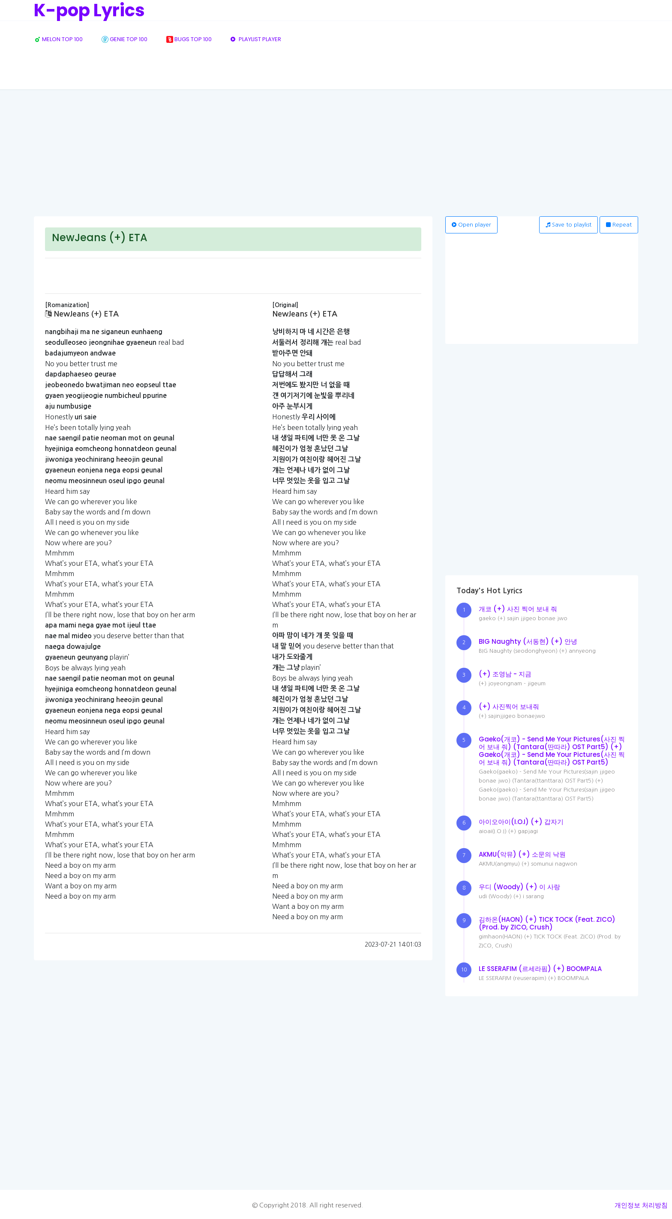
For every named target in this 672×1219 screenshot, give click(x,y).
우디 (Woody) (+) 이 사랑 (519, 886)
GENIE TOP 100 (124, 39)
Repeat (619, 224)
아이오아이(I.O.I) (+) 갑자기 (521, 821)
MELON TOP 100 (58, 39)
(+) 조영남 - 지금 (505, 673)
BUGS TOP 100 (189, 39)
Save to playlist (568, 224)
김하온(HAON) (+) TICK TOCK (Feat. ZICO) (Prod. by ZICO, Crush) (547, 923)
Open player (471, 224)
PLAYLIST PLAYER (256, 39)
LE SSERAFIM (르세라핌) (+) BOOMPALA (540, 968)
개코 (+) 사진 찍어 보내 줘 (518, 608)
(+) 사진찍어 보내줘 (509, 706)
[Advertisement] (336, 152)
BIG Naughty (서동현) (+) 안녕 (528, 641)
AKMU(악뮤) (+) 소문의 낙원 (522, 854)
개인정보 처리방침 (641, 1205)
